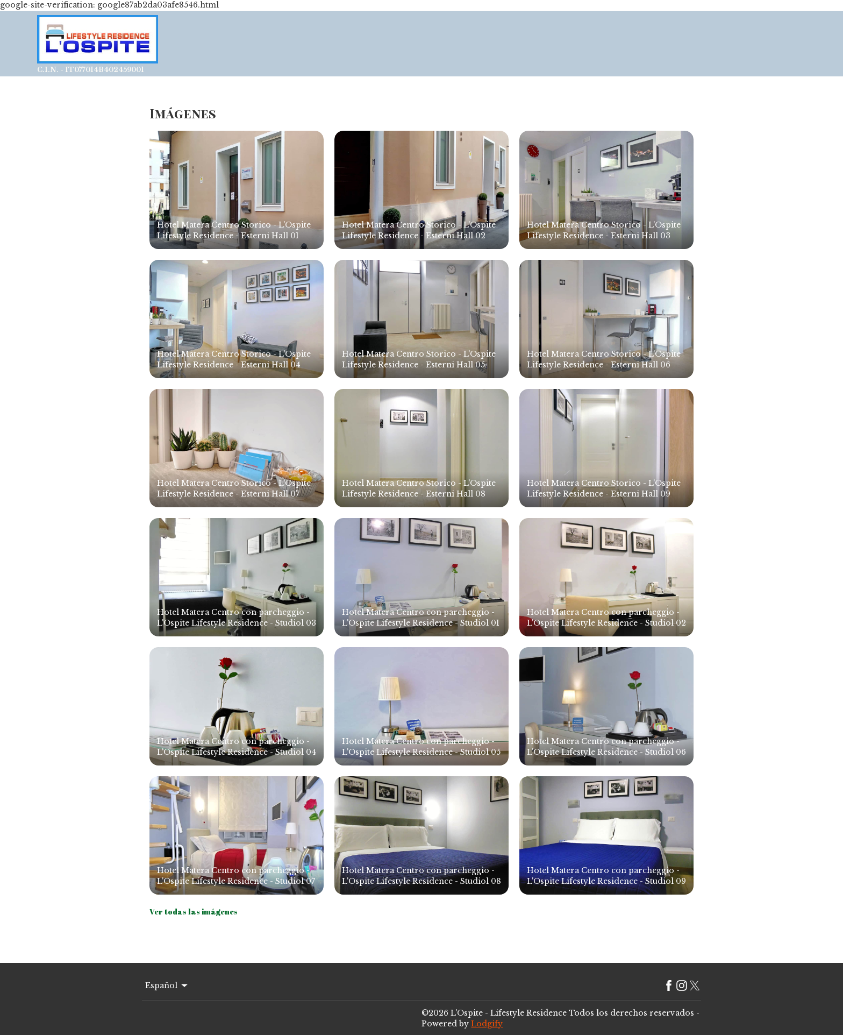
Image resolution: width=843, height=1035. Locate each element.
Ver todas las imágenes (193, 911)
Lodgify (487, 1024)
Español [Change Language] (167, 985)
